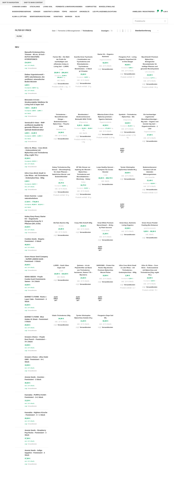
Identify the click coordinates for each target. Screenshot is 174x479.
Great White (105, 231)
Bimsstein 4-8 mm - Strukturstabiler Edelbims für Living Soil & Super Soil (36, 102)
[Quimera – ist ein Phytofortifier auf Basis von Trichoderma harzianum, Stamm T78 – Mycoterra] (83, 254)
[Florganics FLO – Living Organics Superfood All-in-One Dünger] (127, 45)
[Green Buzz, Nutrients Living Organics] (127, 211)
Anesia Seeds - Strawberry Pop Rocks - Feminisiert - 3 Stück (35, 432)
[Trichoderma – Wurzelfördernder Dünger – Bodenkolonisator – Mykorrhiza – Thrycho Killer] (61, 103)
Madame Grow (61, 130)
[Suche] (150, 21)
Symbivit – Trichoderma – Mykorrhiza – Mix (127, 117)
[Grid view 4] (130, 30)
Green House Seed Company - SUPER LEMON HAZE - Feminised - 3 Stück (36, 259)
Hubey (61, 182)
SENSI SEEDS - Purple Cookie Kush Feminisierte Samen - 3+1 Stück (35, 279)
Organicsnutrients (105, 60)
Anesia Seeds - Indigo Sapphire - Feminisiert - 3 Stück (35, 452)
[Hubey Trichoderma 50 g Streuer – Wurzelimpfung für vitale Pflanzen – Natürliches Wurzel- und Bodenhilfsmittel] (61, 156)
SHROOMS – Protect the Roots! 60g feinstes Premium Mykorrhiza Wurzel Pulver (105, 270)
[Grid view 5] (122, 30)
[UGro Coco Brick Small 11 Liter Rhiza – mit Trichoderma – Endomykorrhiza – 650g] (127, 254)
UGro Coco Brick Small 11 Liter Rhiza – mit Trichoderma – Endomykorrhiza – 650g (127, 270)
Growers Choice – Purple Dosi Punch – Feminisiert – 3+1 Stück (35, 339)
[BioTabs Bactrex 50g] (61, 211)
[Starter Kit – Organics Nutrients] (105, 44)
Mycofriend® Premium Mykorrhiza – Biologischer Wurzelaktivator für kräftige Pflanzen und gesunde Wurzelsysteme (150, 64)
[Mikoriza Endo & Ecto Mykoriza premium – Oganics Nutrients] (105, 103)
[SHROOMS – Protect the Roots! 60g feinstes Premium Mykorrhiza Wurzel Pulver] (105, 254)
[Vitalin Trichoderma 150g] (61, 304)
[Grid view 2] (120, 30)
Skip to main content (33, 2)
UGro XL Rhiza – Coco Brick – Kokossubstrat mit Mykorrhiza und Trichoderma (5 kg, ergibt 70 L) (150, 270)
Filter (19, 36)
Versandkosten (32, 68)
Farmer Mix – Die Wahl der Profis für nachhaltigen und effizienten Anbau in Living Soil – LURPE (61, 61)
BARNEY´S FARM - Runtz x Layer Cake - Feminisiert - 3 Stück (36, 299)
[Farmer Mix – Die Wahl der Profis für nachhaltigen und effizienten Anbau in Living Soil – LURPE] (61, 45)
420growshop (83, 123)
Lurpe (61, 69)
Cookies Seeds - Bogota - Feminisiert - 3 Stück (35, 240)
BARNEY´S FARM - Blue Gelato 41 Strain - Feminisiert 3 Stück (36, 319)
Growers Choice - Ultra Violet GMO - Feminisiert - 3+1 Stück (36, 359)
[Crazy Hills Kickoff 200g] (83, 211)
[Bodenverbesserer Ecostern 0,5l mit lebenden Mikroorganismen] (150, 156)
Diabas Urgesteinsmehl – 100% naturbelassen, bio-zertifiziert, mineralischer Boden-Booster (35, 78)
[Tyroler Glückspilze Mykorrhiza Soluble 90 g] (127, 156)
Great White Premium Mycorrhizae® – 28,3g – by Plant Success (105, 225)
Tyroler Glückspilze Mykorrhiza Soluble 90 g (128, 170)
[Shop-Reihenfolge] (147, 31)
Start (54, 31)
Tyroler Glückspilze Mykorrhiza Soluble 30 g (83, 318)
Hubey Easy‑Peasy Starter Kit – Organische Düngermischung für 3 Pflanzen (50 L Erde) (35, 220)
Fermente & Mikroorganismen (69, 31)
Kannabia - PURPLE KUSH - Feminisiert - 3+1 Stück (36, 396)
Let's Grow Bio (150, 74)
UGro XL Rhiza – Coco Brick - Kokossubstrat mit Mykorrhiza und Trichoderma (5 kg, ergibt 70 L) (36, 151)
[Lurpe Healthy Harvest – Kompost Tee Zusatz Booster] (105, 156)
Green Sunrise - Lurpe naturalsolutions (33, 197)
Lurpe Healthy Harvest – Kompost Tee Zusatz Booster (105, 170)
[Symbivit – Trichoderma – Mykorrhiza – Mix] (127, 103)
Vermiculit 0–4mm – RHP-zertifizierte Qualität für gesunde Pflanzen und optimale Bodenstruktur (35, 126)
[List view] (117, 30)
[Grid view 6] (125, 30)
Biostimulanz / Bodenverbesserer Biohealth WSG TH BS (83, 117)
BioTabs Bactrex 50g (61, 223)
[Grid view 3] (128, 30)
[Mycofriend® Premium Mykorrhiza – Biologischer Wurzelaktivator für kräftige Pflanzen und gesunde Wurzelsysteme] (150, 45)
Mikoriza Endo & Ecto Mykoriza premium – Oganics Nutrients (105, 117)
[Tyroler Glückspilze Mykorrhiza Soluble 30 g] (83, 304)
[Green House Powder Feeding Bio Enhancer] (150, 211)
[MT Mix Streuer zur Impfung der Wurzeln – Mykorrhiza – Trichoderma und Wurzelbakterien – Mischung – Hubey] (83, 156)
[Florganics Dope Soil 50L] (105, 304)
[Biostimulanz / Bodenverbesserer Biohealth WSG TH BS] (83, 103)
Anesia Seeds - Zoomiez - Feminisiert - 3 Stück (35, 378)
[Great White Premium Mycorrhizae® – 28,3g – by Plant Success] (105, 211)
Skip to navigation (10, 2)
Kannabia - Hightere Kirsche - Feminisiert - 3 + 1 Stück (36, 414)
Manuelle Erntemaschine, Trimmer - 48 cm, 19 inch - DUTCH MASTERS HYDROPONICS (35, 55)
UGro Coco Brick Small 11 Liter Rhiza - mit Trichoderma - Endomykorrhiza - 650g (36, 175)
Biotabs (61, 226)
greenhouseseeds (149, 229)
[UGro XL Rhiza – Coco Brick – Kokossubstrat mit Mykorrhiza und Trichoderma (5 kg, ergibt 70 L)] (150, 254)
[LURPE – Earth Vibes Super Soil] (61, 254)
